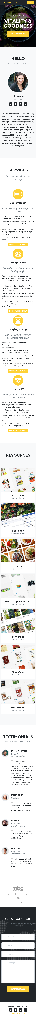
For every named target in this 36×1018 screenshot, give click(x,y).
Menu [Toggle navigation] (30, 2)
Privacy (18, 1014)
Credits (12, 1014)
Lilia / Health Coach (9, 2)
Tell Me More (18, 34)
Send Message (18, 989)
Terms (24, 1014)
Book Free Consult (18, 244)
